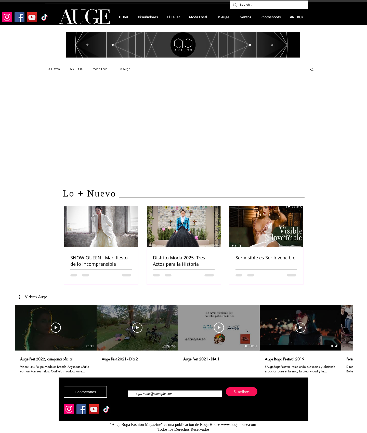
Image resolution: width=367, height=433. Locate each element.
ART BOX (76, 69)
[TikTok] (44, 17)
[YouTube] (32, 17)
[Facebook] (19, 17)
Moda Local (100, 69)
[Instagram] (7, 17)
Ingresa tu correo (140, 384)
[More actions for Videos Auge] (33, 297)
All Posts (54, 69)
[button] (312, 70)
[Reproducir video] (56, 328)
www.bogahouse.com (238, 424)
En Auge (124, 69)
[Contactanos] (85, 392)
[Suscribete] (241, 391)
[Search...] (268, 5)
